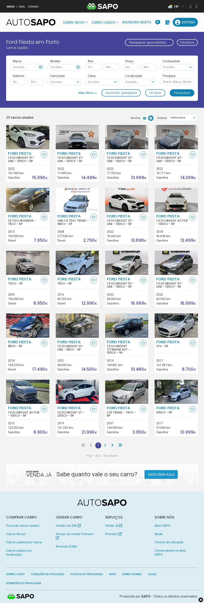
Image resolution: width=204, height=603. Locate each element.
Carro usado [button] (103, 22)
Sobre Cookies (132, 574)
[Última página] (121, 446)
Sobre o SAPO (15, 574)
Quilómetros (19, 76)
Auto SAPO (162, 526)
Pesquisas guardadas (144, 42)
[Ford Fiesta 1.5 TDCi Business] (27, 200)
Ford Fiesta (24, 157)
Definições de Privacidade (23, 583)
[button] (87, 93)
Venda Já (113, 526)
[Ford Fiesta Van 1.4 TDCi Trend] (77, 200)
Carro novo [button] (74, 22)
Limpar (155, 92)
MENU (11, 6)
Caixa (91, 76)
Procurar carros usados (22, 526)
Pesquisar (182, 92)
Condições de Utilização (47, 574)
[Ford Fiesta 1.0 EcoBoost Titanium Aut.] (126, 326)
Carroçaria (57, 76)
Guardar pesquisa (121, 92)
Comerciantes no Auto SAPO (170, 553)
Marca (17, 61)
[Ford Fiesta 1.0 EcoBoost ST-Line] (27, 137)
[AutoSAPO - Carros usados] (31, 22)
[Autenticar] (190, 7)
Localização (133, 76)
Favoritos (186, 42)
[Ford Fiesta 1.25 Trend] (126, 392)
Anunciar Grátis (136, 22)
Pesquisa (169, 76)
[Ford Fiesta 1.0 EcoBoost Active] (176, 200)
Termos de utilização (169, 543)
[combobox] (27, 67)
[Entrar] (185, 22)
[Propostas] (167, 22)
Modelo (55, 61)
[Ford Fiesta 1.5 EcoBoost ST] (77, 392)
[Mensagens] (157, 22)
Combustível (171, 61)
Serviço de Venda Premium (74, 536)
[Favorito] (44, 154)
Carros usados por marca (24, 543)
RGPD (112, 574)
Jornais (33, 6)
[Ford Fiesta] (27, 263)
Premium (113, 534)
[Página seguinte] (113, 446)
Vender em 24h (68, 526)
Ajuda (158, 534)
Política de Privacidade (87, 574)
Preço (129, 61)
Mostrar (134, 118)
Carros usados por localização (19, 553)
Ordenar (161, 118)
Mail (22, 6)
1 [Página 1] (98, 445)
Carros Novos (16, 534)
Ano (90, 61)
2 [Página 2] (105, 445)
